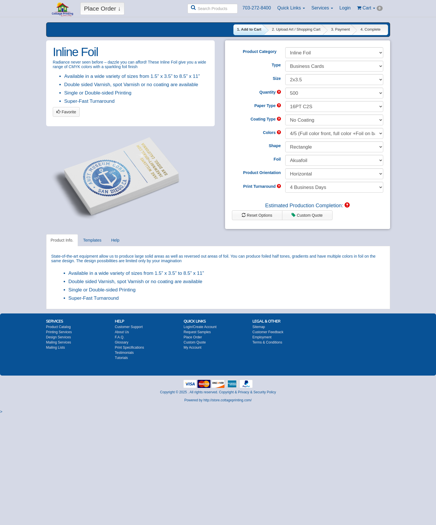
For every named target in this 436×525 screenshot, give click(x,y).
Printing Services (59, 332)
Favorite (66, 112)
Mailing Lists (55, 348)
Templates (92, 240)
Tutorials (121, 358)
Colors (272, 132)
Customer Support (129, 327)
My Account (193, 348)
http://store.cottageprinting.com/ (228, 400)
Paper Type (267, 105)
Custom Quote (307, 215)
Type (276, 65)
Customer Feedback (268, 332)
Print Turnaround (262, 186)
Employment (262, 337)
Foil (277, 159)
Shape (275, 145)
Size (277, 78)
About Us (122, 332)
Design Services (58, 337)
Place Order (193, 337)
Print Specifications (129, 348)
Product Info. (62, 240)
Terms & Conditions (267, 342)
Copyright (226, 392)
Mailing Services (58, 342)
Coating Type (266, 119)
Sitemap (259, 327)
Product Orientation (262, 172)
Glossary (121, 342)
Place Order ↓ (102, 8)
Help (115, 240)
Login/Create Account (200, 327)
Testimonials (124, 353)
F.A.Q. (119, 337)
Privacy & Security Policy (257, 392)
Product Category (259, 51)
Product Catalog (58, 327)
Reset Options (257, 215)
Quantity (270, 92)
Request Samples (197, 332)
